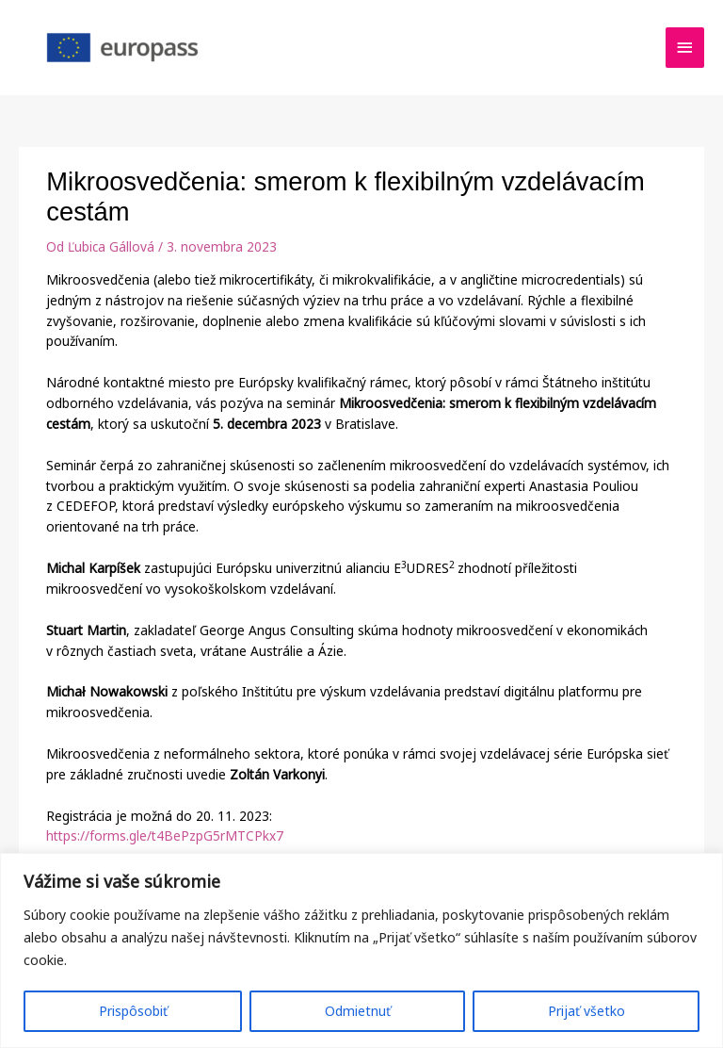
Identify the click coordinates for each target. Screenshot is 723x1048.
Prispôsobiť (133, 1011)
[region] (361, 950)
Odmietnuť (358, 1011)
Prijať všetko (586, 1011)
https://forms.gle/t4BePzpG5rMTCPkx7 (164, 835)
